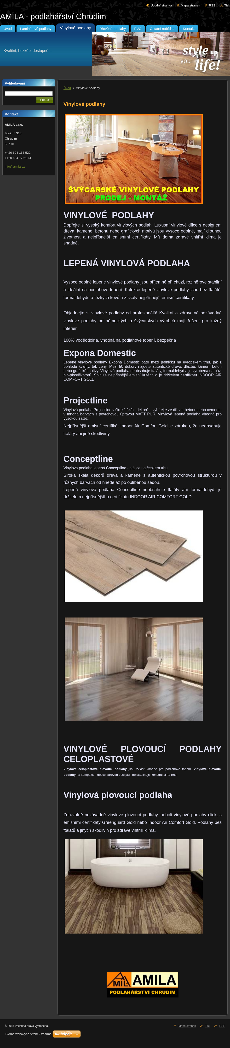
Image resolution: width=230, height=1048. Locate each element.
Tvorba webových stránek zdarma (28, 1034)
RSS (212, 5)
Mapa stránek (190, 5)
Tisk (227, 5)
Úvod (67, 88)
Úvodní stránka (161, 5)
